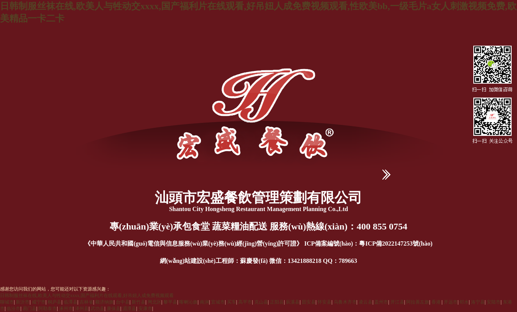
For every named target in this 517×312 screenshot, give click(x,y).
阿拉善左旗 (417, 302)
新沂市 (23, 302)
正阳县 (277, 302)
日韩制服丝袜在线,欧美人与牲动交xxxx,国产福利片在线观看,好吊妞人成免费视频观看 (87, 295)
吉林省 (86, 302)
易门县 (29, 308)
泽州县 (82, 308)
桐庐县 (54, 302)
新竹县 (138, 302)
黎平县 (170, 302)
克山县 (261, 302)
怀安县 (324, 302)
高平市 (245, 302)
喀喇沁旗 (188, 302)
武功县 (97, 308)
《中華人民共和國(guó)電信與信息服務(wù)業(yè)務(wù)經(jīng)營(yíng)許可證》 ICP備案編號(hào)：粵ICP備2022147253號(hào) (258, 243)
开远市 (451, 302)
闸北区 (154, 302)
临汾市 (13, 308)
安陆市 (494, 302)
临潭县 (70, 302)
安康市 (145, 308)
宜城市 (218, 302)
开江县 (397, 302)
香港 (436, 302)
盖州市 (381, 302)
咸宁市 (39, 302)
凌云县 (365, 302)
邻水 (464, 302)
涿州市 (66, 308)
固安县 (309, 302)
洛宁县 (478, 302)
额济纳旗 (104, 302)
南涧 (204, 302)
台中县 (123, 302)
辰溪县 (293, 302)
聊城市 (7, 302)
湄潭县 (129, 308)
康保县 (113, 308)
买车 (231, 302)
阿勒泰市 (47, 308)
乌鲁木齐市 (345, 302)
